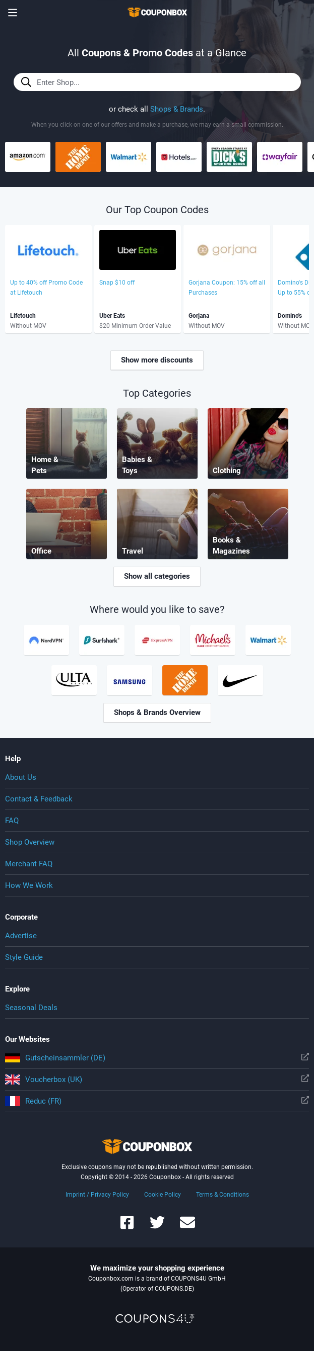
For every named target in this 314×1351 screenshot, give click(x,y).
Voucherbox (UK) (157, 1079)
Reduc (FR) (157, 1101)
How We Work (29, 885)
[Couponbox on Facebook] (127, 1227)
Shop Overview (29, 842)
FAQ (12, 820)
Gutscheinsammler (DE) (157, 1057)
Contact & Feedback (39, 798)
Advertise (21, 935)
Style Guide (24, 957)
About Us (20, 777)
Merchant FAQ (28, 863)
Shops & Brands (176, 109)
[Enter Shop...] (157, 82)
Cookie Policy (162, 1194)
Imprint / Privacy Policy (97, 1194)
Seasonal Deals (31, 1007)
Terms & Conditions (222, 1194)
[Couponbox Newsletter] (187, 1227)
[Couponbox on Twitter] (157, 1227)
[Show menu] (13, 13)
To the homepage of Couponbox (157, 13)
